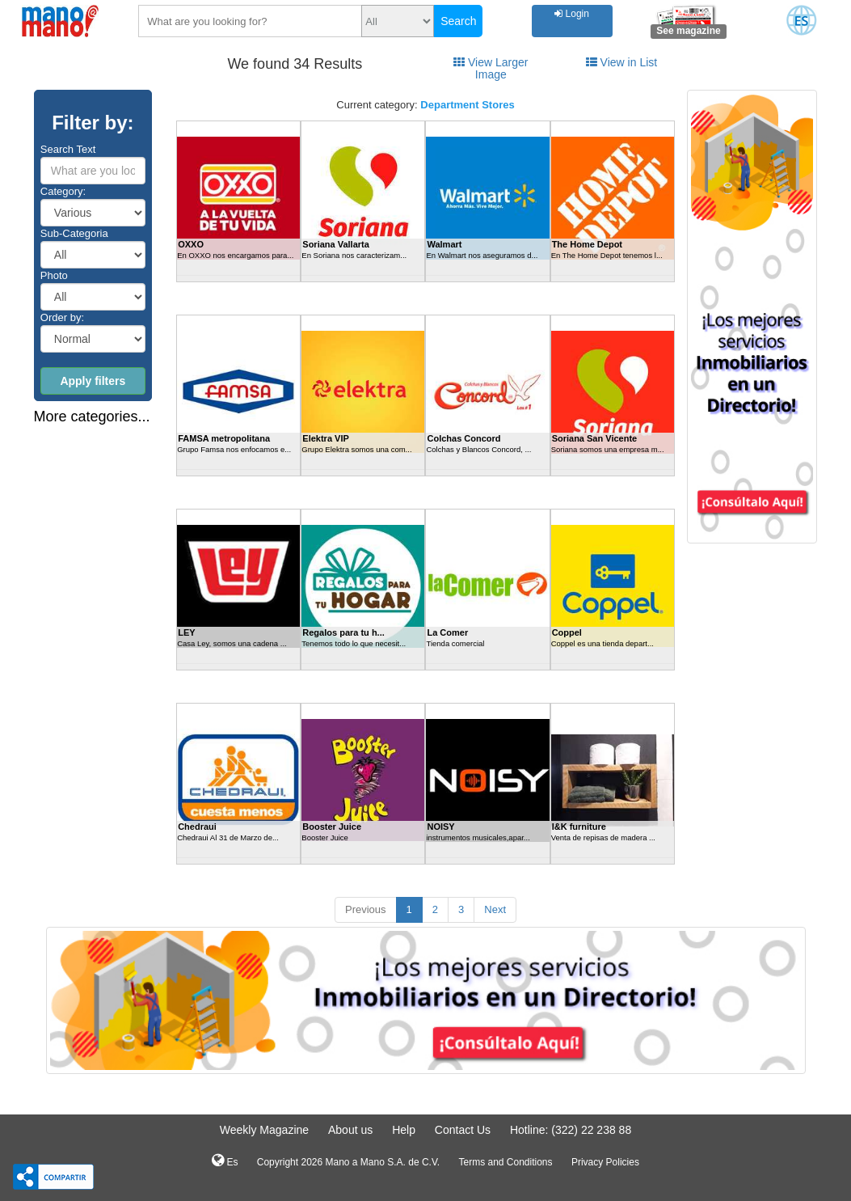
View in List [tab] (621, 62)
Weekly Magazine (264, 1129)
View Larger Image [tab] (490, 68)
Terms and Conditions (505, 1162)
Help (403, 1129)
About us (350, 1129)
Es (225, 1160)
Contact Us (463, 1129)
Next (495, 909)
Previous (365, 909)
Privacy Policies (605, 1162)
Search (458, 21)
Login (571, 13)
